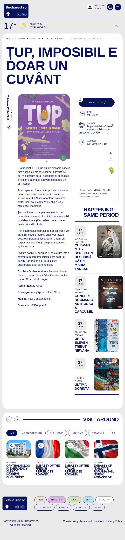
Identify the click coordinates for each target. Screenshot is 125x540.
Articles (81, 507)
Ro (116, 25)
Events (21, 38)
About (104, 499)
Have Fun (35, 38)
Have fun (57, 499)
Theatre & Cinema (54, 38)
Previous (9, 419)
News (97, 507)
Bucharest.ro (30, 521)
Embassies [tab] (98, 433)
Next (17, 419)
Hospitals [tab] (77, 433)
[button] (96, 7)
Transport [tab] (56, 433)
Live (88, 499)
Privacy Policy (114, 521)
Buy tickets (96, 102)
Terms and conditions (92, 521)
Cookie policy (70, 521)
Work (74, 499)
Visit (40, 499)
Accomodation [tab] (32, 433)
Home (9, 38)
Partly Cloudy (37, 26)
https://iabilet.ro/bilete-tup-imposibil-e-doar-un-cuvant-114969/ (96, 129)
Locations (44, 507)
